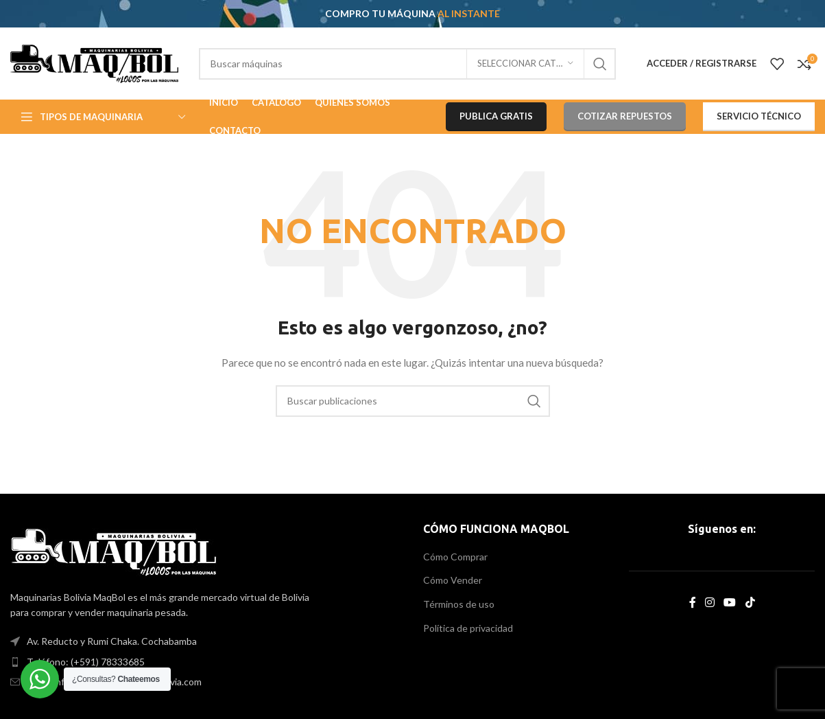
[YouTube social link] (730, 602)
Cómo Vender (452, 580)
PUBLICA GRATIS (496, 116)
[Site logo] (94, 62)
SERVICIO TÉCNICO (759, 116)
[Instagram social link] (709, 602)
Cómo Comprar (455, 556)
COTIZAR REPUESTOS (624, 116)
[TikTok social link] (750, 602)
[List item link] (206, 662)
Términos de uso (458, 604)
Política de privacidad (468, 628)
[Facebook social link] (692, 602)
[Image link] (113, 550)
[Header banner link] (412, 13)
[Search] (407, 64)
